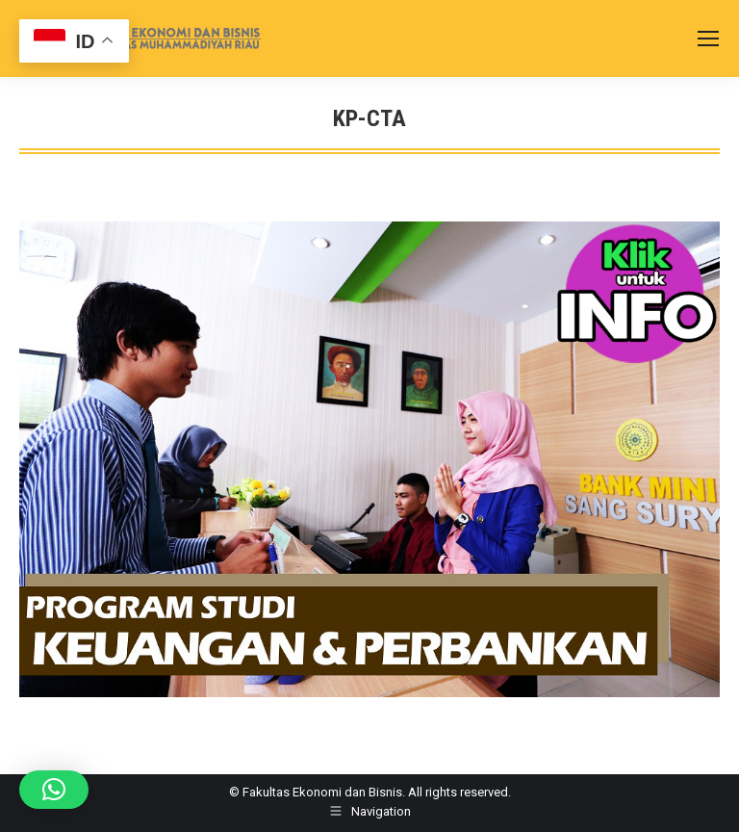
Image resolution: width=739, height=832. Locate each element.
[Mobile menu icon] (708, 38)
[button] (54, 789)
